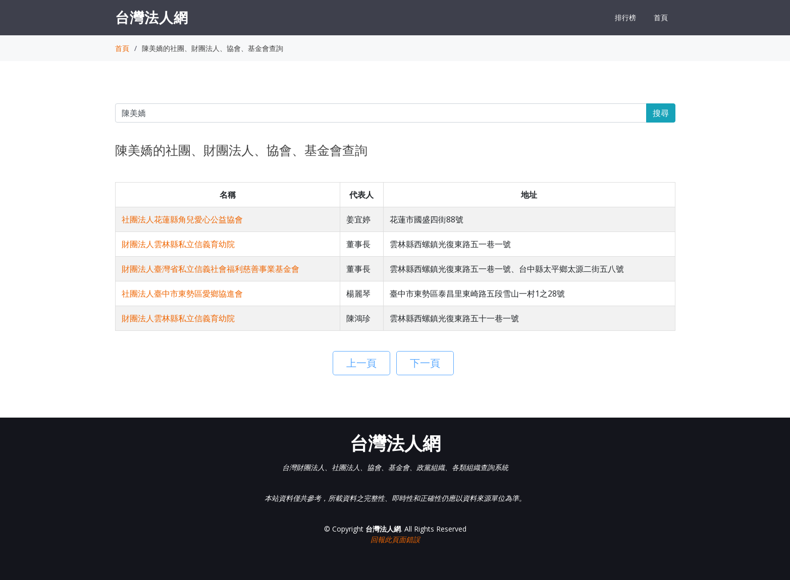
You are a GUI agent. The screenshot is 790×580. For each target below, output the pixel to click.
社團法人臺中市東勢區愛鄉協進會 (182, 293)
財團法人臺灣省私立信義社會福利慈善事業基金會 (210, 268)
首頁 (661, 17)
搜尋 (661, 113)
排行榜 (625, 17)
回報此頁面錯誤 (395, 539)
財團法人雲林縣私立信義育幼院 (178, 244)
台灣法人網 (151, 17)
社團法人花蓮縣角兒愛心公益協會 (182, 219)
